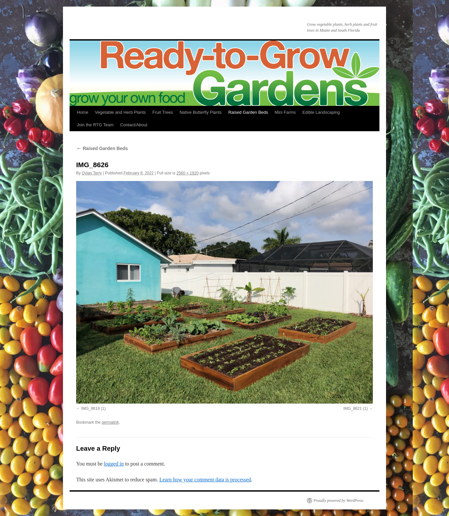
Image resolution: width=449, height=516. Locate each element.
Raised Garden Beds (248, 112)
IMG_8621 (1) (356, 408)
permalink (110, 422)
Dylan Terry (92, 173)
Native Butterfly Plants (200, 112)
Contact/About (133, 124)
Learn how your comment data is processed (205, 479)
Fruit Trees (162, 112)
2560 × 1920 (187, 173)
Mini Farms (285, 112)
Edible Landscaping (321, 112)
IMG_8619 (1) (93, 408)
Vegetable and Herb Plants (120, 112)
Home (82, 112)
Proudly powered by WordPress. (339, 500)
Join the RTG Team (95, 124)
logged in (114, 464)
